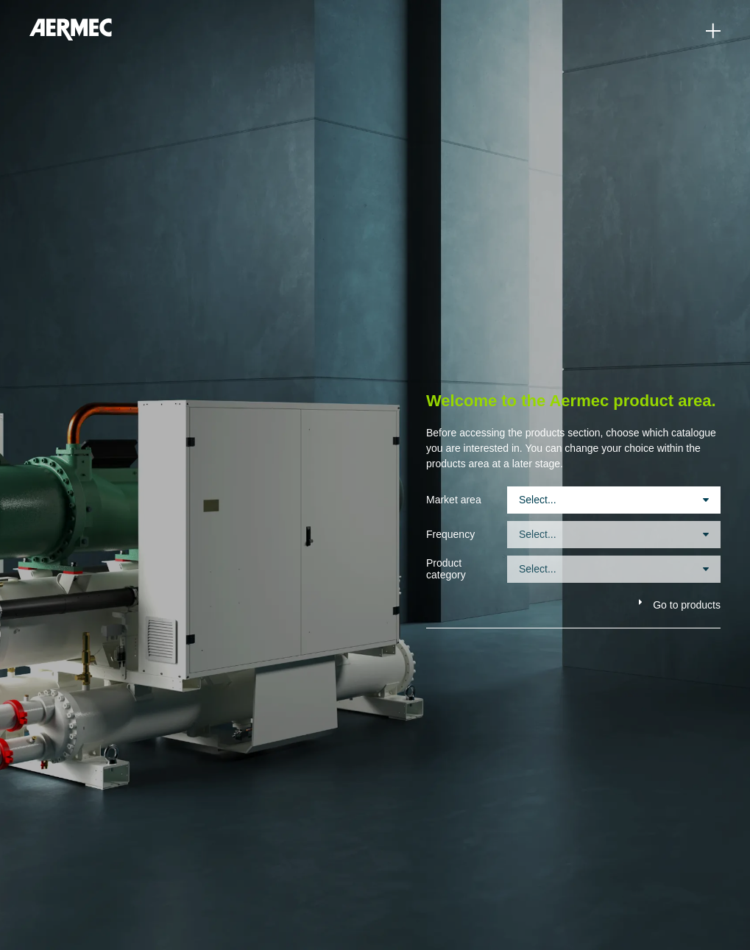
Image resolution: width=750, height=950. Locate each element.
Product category (446, 569)
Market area (453, 500)
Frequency (450, 534)
